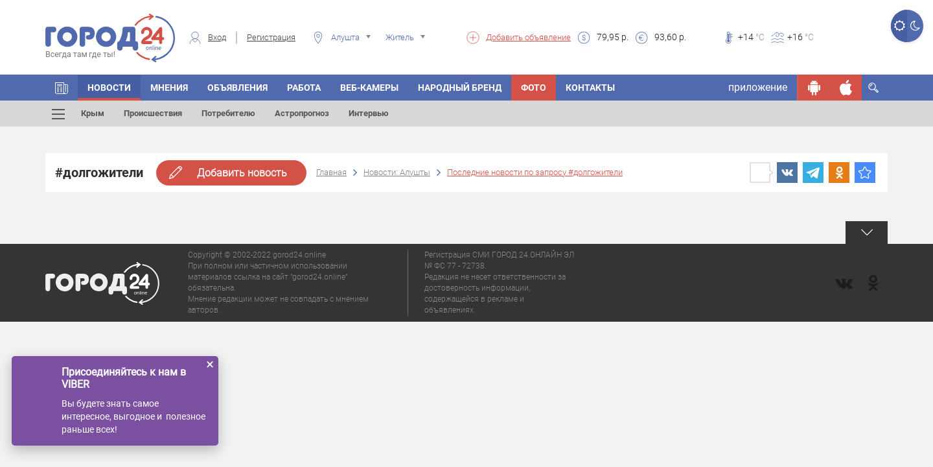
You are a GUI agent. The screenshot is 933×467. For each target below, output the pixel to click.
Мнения (169, 87)
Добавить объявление (528, 37)
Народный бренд (459, 87)
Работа (304, 87)
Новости (109, 87)
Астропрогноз (302, 113)
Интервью (369, 113)
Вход (217, 37)
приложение (757, 87)
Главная (331, 172)
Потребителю (228, 113)
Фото (533, 87)
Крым (92, 113)
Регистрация (271, 37)
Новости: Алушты (396, 172)
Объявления (237, 87)
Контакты (590, 87)
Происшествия (153, 113)
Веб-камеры (369, 87)
